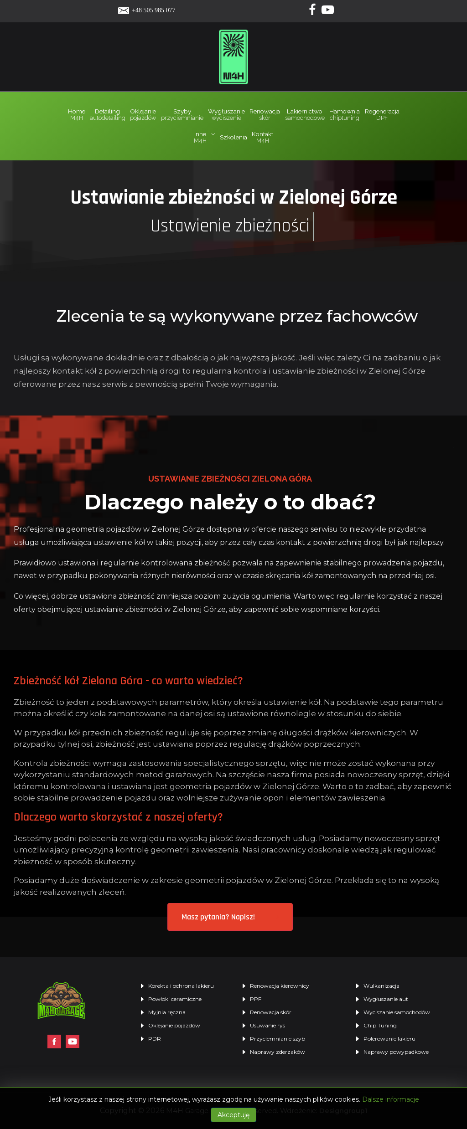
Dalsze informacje (390, 1099)
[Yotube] (328, 12)
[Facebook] (313, 12)
